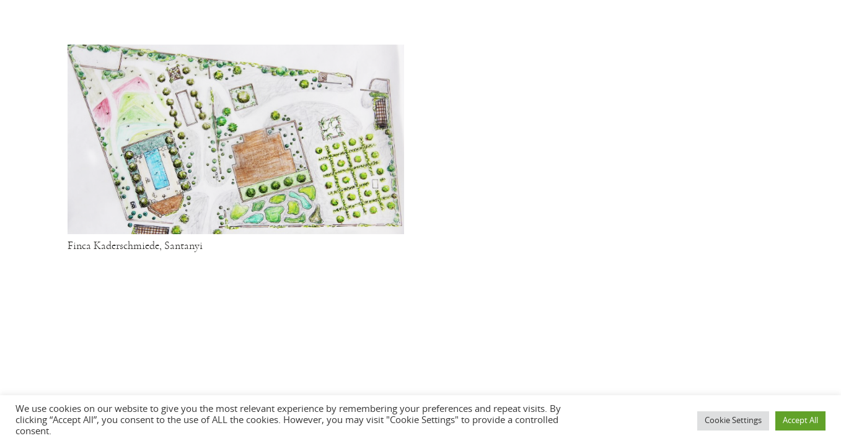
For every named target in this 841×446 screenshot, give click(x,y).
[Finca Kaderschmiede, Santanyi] (236, 53)
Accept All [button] (800, 421)
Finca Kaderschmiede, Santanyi (135, 245)
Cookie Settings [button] (733, 421)
